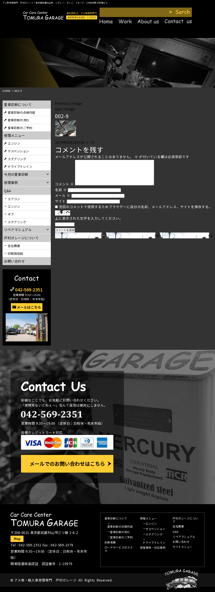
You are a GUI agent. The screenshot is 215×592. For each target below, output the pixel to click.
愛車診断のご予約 (20, 128)
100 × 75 (86, 142)
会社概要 (14, 245)
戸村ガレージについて (21, 237)
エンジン (14, 143)
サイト (60, 206)
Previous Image (68, 103)
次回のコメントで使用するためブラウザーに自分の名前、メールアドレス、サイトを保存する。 (135, 211)
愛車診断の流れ (18, 120)
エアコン (14, 199)
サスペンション (18, 151)
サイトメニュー (183, 547)
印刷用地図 (15, 253)
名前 (61, 194)
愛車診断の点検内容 (21, 112)
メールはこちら (29, 307)
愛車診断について (18, 104)
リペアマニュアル (184, 537)
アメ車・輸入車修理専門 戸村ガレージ (45, 580)
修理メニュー (14, 135)
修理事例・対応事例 (153, 548)
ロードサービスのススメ (119, 549)
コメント (64, 189)
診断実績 (110, 542)
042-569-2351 (28, 290)
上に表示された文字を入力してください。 (89, 223)
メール (62, 200)
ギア (11, 214)
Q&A (176, 532)
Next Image (65, 108)
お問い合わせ (14, 261)
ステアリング (17, 159)
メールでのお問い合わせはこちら (67, 463)
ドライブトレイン (20, 166)
